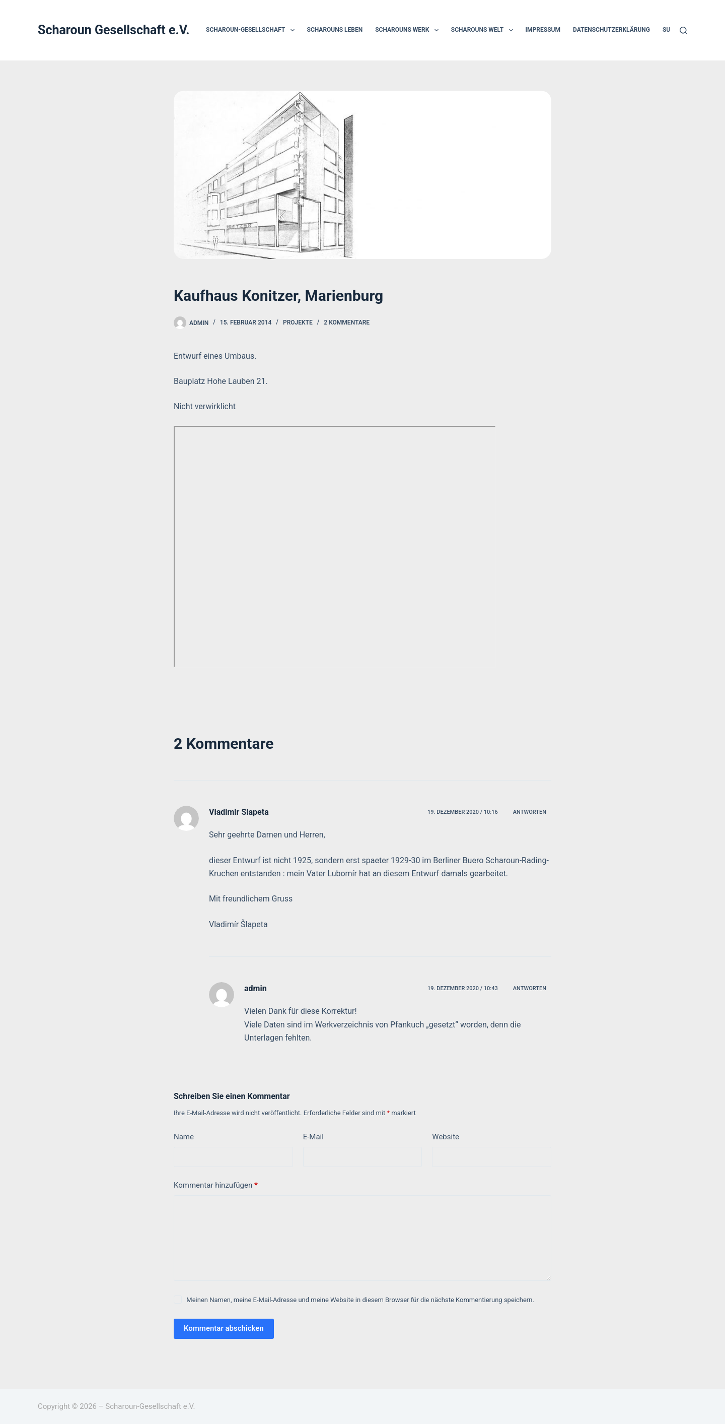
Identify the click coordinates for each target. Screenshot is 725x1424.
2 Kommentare (347, 322)
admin (255, 988)
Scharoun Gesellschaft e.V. (114, 30)
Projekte (298, 322)
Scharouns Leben (335, 29)
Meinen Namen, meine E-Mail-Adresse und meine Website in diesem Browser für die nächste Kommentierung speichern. (360, 1300)
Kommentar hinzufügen (216, 1185)
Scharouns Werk (409, 30)
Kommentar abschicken (224, 1328)
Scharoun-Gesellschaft (252, 30)
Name (184, 1136)
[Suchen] (683, 30)
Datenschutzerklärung (611, 29)
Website (445, 1136)
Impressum (543, 29)
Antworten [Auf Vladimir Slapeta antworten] (529, 812)
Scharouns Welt (484, 30)
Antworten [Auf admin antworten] (529, 988)
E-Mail (313, 1136)
